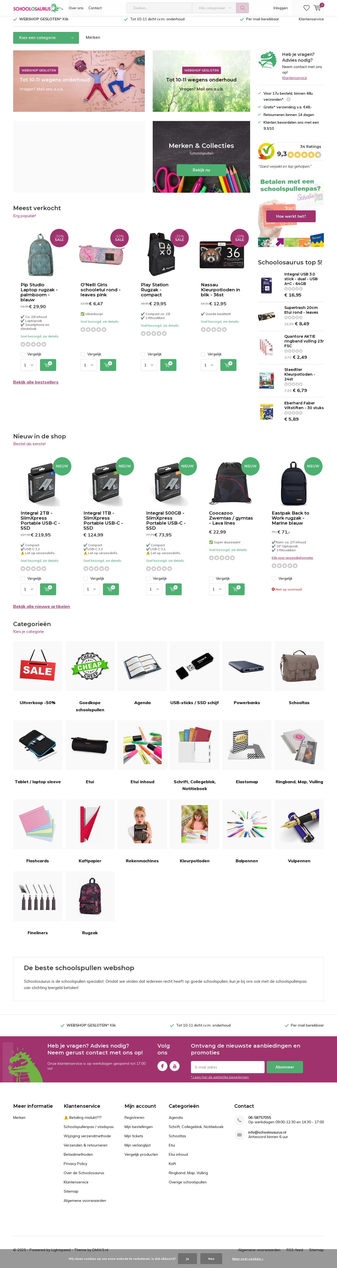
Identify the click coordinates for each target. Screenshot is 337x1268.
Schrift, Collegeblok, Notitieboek (194, 759)
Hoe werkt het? (291, 215)
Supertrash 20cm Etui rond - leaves (301, 314)
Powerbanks (247, 677)
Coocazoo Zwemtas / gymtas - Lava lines (231, 521)
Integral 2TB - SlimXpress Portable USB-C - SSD (40, 524)
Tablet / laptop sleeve (37, 756)
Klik (43, 23)
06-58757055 (259, 1121)
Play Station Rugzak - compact (154, 293)
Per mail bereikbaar (262, 23)
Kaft (172, 1167)
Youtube (175, 1069)
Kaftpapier (90, 835)
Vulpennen (299, 835)
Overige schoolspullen (188, 1186)
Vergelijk (31, 358)
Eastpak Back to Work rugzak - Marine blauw (290, 521)
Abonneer (284, 1070)
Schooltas (299, 677)
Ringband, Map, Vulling (299, 756)
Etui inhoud (142, 756)
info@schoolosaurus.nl (267, 1136)
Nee (211, 1259)
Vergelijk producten (141, 1158)
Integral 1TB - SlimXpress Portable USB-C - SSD (103, 524)
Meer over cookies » (247, 1259)
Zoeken (242, 8)
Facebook (162, 1069)
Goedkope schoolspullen (90, 680)
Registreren (134, 1121)
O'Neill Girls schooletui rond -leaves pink (101, 293)
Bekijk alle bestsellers (35, 386)
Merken (93, 41)
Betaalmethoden (78, 1158)
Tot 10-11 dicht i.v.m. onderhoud (157, 23)
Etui (90, 756)
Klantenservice (311, 23)
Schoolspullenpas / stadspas (89, 1130)
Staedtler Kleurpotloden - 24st (299, 378)
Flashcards (37, 835)
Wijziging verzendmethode (87, 1140)
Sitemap (71, 1195)
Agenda (142, 677)
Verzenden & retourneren (85, 1149)
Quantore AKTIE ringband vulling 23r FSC (304, 345)
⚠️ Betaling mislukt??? (82, 1121)
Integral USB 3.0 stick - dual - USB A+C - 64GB (301, 283)
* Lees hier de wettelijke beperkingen (220, 1081)
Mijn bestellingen (139, 1130)
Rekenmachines (142, 835)
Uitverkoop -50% (37, 677)
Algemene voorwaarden (85, 1204)
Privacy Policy (75, 1167)
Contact (95, 8)
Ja (187, 1259)
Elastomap (247, 756)
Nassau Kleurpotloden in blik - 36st (220, 293)
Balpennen (247, 835)
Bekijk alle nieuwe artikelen (41, 610)
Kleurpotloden (194, 835)
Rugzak (90, 907)
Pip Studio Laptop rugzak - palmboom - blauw (39, 296)
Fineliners (37, 907)
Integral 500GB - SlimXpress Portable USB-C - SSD (166, 524)
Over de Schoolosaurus (84, 1176)
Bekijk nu (201, 161)
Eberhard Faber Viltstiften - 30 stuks (304, 409)
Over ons (76, 8)
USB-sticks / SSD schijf (194, 677)
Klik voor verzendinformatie (292, 561)
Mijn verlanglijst (138, 1149)
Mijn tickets (134, 1140)
